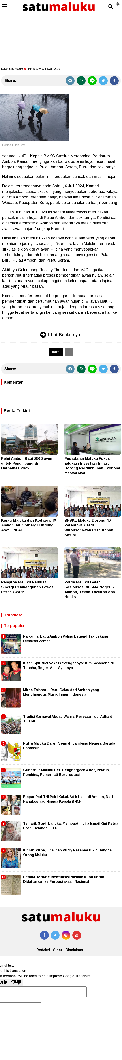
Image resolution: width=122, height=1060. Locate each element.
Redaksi (43, 950)
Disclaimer (75, 950)
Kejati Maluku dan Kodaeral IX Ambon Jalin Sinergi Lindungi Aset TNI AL (28, 525)
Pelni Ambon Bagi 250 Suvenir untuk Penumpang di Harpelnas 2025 (28, 463)
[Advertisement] (61, 33)
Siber (57, 950)
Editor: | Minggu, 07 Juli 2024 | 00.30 (30, 68)
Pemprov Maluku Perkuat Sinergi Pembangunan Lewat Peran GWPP (27, 587)
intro (56, 352)
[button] (117, 2)
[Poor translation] (16, 982)
